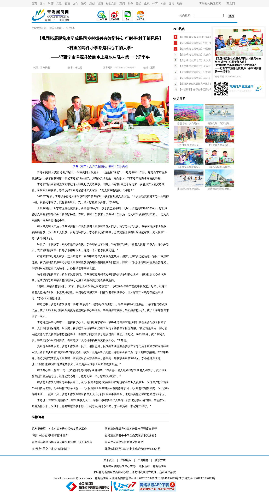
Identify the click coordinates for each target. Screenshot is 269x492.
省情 (67, 3)
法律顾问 (125, 460)
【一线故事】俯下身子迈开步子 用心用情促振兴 (204, 89)
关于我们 (108, 460)
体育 (155, 3)
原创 (92, 3)
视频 (100, 3)
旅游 (138, 3)
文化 (75, 3)
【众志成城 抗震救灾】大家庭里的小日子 (201, 66)
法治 (83, 3)
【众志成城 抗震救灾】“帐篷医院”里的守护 (202, 48)
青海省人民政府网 (210, 3)
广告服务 (143, 460)
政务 (130, 3)
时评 (51, 3)
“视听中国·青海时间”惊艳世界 (50, 435)
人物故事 (70, 28)
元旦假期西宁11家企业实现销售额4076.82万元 (132, 448)
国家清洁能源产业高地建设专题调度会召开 (131, 428)
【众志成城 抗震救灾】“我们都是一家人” (200, 43)
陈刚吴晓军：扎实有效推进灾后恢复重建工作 (59, 428)
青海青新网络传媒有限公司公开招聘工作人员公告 (62, 442)
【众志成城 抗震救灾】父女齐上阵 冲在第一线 (203, 54)
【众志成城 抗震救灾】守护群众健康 (198, 72)
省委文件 (111, 3)
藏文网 (231, 3)
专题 (163, 3)
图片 (171, 3)
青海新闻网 (56, 28)
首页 (34, 3)
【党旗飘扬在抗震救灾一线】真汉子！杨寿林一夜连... (207, 83)
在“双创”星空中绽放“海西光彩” (51, 448)
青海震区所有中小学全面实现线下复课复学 (131, 435)
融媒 (180, 3)
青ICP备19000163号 (167, 478)
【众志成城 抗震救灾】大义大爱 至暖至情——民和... (207, 60)
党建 (59, 3)
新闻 (122, 3)
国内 (42, 3)
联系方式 (160, 460)
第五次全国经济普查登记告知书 (124, 442)
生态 (147, 3)
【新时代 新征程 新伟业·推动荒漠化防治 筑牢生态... (206, 37)
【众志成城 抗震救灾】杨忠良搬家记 (198, 78)
